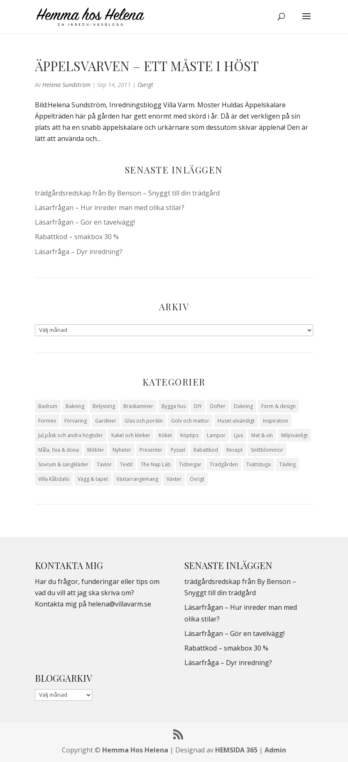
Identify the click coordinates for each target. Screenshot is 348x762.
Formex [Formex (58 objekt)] (47, 420)
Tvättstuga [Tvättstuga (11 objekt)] (258, 464)
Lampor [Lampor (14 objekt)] (216, 435)
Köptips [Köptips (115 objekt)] (189, 435)
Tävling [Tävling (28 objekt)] (287, 464)
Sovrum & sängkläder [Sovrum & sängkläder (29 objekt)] (63, 464)
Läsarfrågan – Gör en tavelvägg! (85, 222)
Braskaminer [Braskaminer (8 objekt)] (138, 406)
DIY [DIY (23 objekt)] (198, 406)
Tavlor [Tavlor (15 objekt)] (104, 464)
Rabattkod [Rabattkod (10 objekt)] (206, 449)
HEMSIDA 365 (236, 750)
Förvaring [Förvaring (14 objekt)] (75, 420)
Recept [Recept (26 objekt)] (234, 449)
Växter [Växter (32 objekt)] (174, 478)
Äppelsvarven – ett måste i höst (147, 65)
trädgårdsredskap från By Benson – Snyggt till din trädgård (127, 193)
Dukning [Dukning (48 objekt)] (243, 406)
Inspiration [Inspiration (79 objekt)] (275, 420)
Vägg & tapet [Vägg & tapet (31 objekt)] (93, 478)
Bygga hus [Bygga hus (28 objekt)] (174, 406)
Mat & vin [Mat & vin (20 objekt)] (262, 435)
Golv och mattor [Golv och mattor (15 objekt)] (190, 420)
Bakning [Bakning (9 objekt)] (75, 406)
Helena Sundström (66, 85)
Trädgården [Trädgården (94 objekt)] (224, 464)
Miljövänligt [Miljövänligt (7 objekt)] (294, 435)
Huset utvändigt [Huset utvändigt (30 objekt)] (236, 420)
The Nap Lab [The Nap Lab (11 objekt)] (156, 464)
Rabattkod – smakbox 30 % (77, 236)
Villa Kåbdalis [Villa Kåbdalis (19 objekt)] (53, 478)
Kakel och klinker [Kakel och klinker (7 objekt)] (130, 435)
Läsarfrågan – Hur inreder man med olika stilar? (109, 207)
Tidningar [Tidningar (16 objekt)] (190, 464)
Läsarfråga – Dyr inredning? (79, 251)
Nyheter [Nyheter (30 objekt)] (122, 449)
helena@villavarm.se (119, 604)
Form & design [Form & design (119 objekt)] (278, 406)
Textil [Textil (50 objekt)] (126, 464)
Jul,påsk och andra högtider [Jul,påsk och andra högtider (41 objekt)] (70, 435)
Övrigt (145, 85)
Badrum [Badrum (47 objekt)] (47, 406)
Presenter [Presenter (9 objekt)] (151, 449)
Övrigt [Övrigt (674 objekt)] (197, 478)
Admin (275, 750)
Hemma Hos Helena (135, 750)
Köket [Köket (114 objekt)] (165, 435)
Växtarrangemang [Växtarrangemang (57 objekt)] (137, 478)
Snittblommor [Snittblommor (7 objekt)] (267, 449)
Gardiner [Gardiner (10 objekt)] (105, 420)
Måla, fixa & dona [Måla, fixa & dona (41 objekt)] (58, 449)
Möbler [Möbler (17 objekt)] (95, 449)
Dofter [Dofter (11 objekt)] (217, 406)
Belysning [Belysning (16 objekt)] (104, 406)
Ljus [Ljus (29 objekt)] (238, 435)
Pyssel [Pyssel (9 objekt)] (178, 449)
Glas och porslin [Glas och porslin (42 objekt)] (144, 420)
